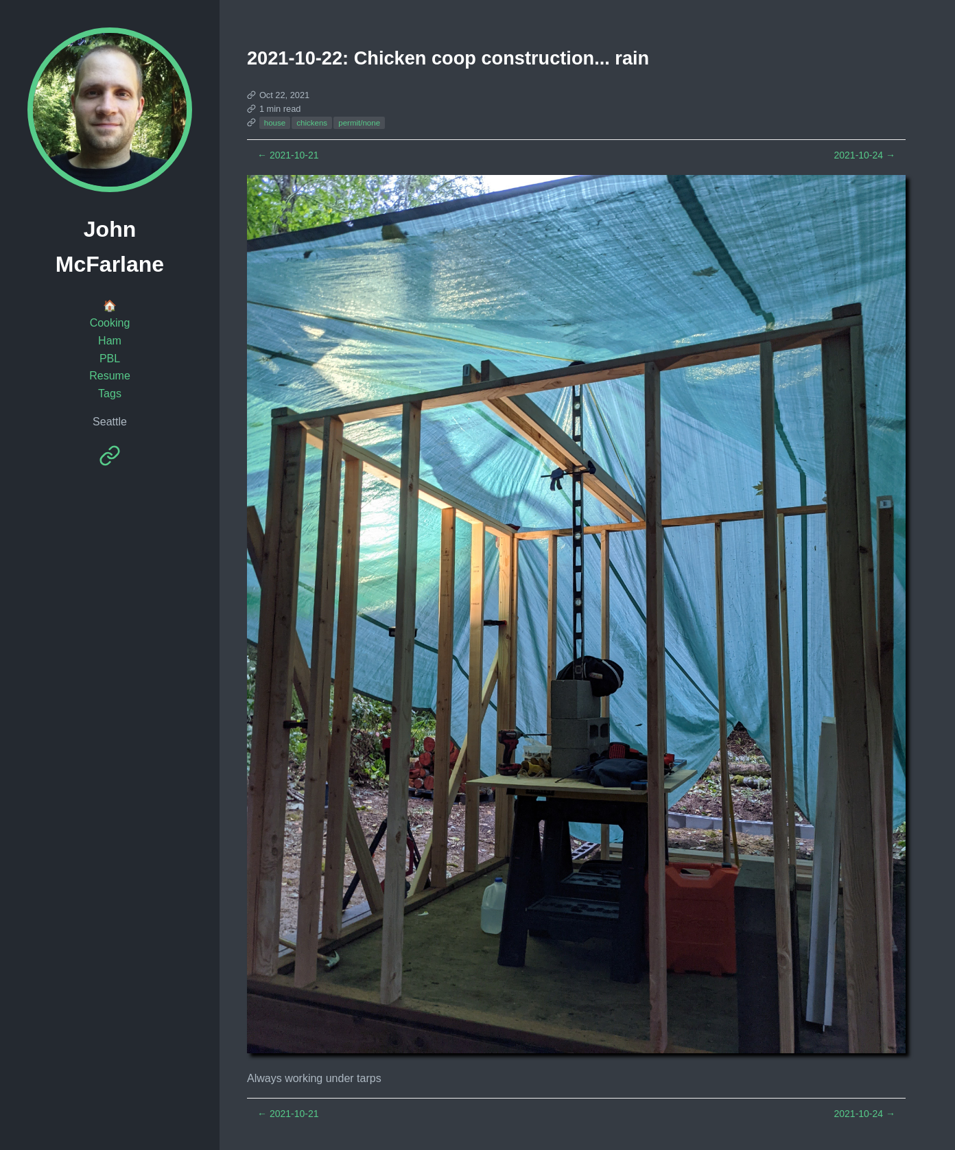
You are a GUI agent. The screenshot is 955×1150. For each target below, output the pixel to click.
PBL (109, 358)
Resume (109, 376)
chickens (311, 123)
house (274, 123)
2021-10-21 (288, 155)
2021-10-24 (864, 155)
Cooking (110, 323)
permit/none (359, 123)
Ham (109, 341)
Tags (109, 393)
